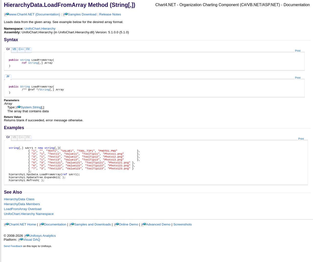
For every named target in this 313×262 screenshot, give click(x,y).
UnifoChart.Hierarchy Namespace (29, 227)
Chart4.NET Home (22, 237)
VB (14, 49)
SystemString (31, 111)
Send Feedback (13, 259)
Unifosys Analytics (42, 249)
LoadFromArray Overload (22, 222)
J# (7, 78)
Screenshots (182, 237)
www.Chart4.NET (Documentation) (34, 14)
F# (28, 49)
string (25, 60)
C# (8, 49)
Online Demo (128, 237)
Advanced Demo (158, 237)
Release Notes (110, 14)
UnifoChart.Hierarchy (40, 28)
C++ (21, 49)
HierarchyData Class (19, 212)
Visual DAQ (31, 253)
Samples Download (82, 14)
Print (297, 50)
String (25, 89)
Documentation (55, 237)
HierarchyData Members (22, 217)
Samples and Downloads (92, 237)
